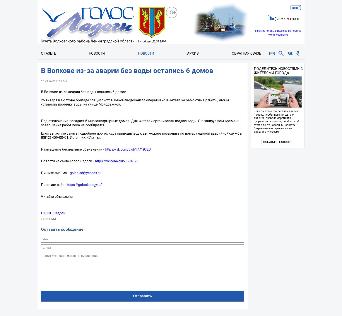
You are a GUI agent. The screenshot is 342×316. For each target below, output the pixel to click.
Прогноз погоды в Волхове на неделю (278, 30)
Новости (97, 53)
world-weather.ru (278, 34)
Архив (193, 53)
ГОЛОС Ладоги (53, 213)
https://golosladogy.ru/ (84, 185)
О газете (48, 53)
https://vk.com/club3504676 (117, 161)
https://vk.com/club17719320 (128, 149)
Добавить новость (277, 142)
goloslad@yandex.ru (85, 173)
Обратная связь (246, 53)
